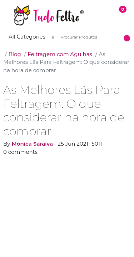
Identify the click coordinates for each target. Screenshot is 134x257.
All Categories (27, 36)
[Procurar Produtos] (89, 37)
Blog (15, 54)
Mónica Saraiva (32, 143)
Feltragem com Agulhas (60, 54)
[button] (6, 15)
